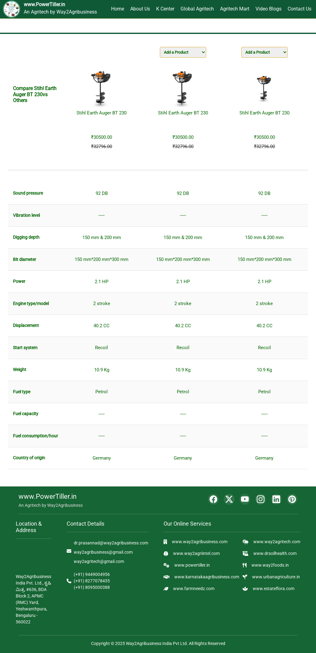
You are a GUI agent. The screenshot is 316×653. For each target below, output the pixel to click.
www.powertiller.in (192, 565)
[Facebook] (213, 499)
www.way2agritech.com (276, 541)
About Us (140, 9)
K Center (165, 9)
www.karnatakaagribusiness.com (206, 576)
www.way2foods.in (270, 565)
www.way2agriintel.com (196, 553)
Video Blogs (268, 9)
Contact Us (299, 9)
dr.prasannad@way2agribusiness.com (111, 542)
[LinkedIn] (276, 499)
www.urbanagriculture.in (276, 576)
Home (117, 9)
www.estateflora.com (273, 588)
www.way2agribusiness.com (199, 541)
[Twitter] (229, 499)
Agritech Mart (234, 9)
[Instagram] (260, 499)
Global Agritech (197, 9)
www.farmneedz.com (193, 588)
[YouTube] (244, 499)
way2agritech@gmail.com (99, 561)
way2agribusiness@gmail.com (103, 552)
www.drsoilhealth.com (275, 553)
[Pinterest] (292, 499)
